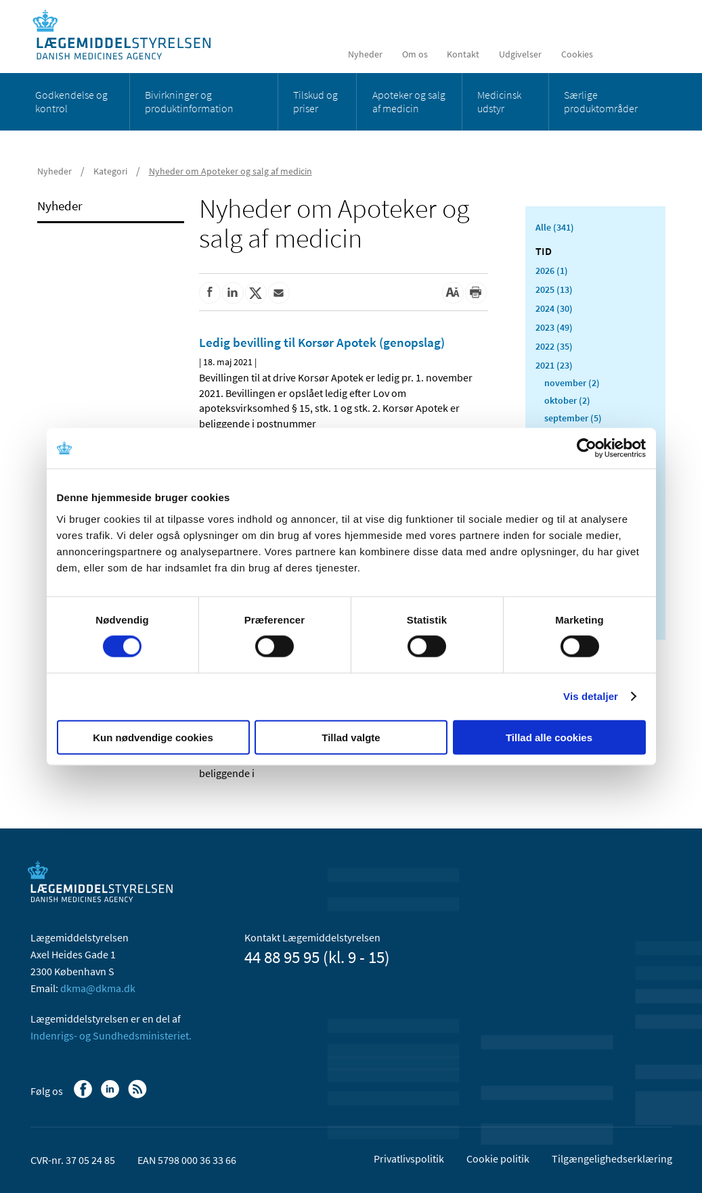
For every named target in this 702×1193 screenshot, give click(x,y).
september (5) (573, 418)
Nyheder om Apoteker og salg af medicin (230, 171)
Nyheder (365, 54)
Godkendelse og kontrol (71, 101)
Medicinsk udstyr (499, 101)
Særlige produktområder (601, 101)
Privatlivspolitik (409, 1158)
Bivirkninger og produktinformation (189, 101)
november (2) (572, 383)
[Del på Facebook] (210, 293)
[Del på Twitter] (256, 293)
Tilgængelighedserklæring (612, 1158)
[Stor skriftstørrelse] (453, 293)
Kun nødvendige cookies (153, 737)
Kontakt (463, 54)
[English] (619, 54)
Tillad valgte (351, 737)
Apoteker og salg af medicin (408, 101)
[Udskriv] (476, 293)
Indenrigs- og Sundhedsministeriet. (111, 1035)
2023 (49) (554, 327)
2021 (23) (554, 365)
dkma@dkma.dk (97, 988)
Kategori (110, 171)
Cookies (577, 54)
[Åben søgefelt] (651, 54)
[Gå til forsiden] (129, 35)
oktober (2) (567, 400)
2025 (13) (554, 289)
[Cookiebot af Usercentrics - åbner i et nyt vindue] (586, 448)
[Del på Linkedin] (233, 293)
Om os (415, 54)
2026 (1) (551, 270)
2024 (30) (554, 308)
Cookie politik (497, 1158)
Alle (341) (554, 227)
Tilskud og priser (315, 101)
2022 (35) (554, 346)
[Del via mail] (279, 293)
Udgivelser (520, 54)
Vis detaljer (590, 696)
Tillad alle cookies (549, 737)
